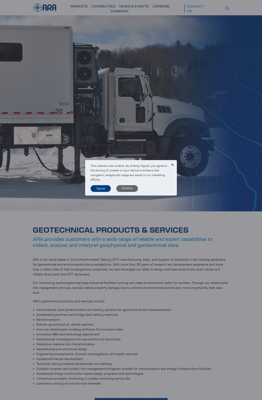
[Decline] (172, 164)
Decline (127, 188)
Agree (100, 188)
